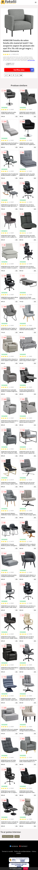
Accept (26, 868)
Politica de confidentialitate (22, 851)
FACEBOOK (14, 846)
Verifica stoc (24, 70)
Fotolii (17, 836)
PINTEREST (23, 846)
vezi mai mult (31, 60)
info (16, 116)
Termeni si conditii (7, 851)
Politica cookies (17, 868)
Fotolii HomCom (8, 836)
